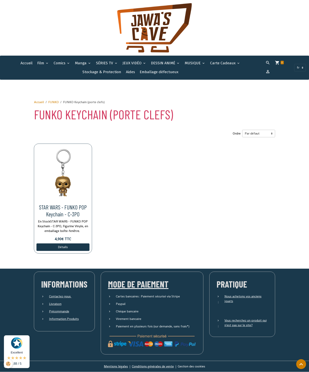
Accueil (26, 63)
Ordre (237, 133)
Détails (63, 247)
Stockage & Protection (101, 72)
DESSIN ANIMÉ (163, 63)
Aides (130, 72)
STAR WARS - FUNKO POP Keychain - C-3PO (63, 211)
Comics (60, 63)
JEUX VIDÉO (132, 63)
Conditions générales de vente (153, 366)
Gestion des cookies (191, 366)
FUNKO (53, 102)
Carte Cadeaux (223, 63)
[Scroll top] (301, 364)
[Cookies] (8, 363)
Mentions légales (116, 366)
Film (41, 63)
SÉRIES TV (105, 63)
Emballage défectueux (159, 72)
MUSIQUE (193, 63)
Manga (81, 63)
